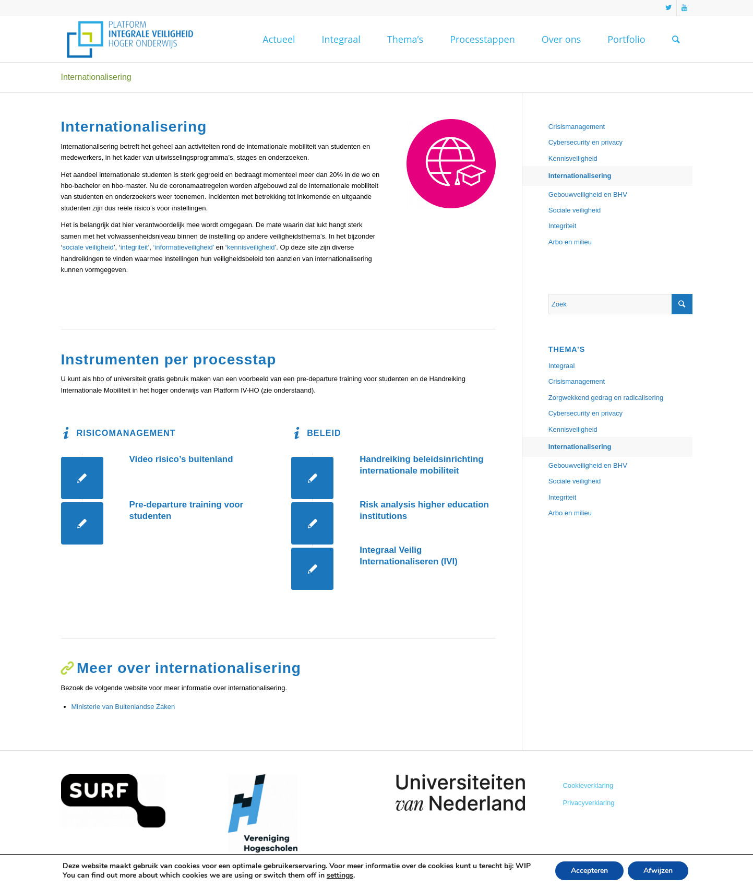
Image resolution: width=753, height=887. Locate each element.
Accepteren (589, 871)
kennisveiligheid (251, 247)
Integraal (561, 366)
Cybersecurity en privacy (585, 142)
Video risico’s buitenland (181, 459)
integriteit (134, 247)
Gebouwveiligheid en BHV (587, 194)
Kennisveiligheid (572, 158)
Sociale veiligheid (574, 210)
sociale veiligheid (87, 247)
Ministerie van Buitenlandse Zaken (123, 707)
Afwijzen (658, 871)
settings (340, 875)
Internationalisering (96, 77)
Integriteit (562, 226)
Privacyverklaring (588, 803)
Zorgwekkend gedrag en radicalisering (605, 397)
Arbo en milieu (570, 242)
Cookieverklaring (588, 785)
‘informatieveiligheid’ (183, 247)
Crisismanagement (576, 127)
